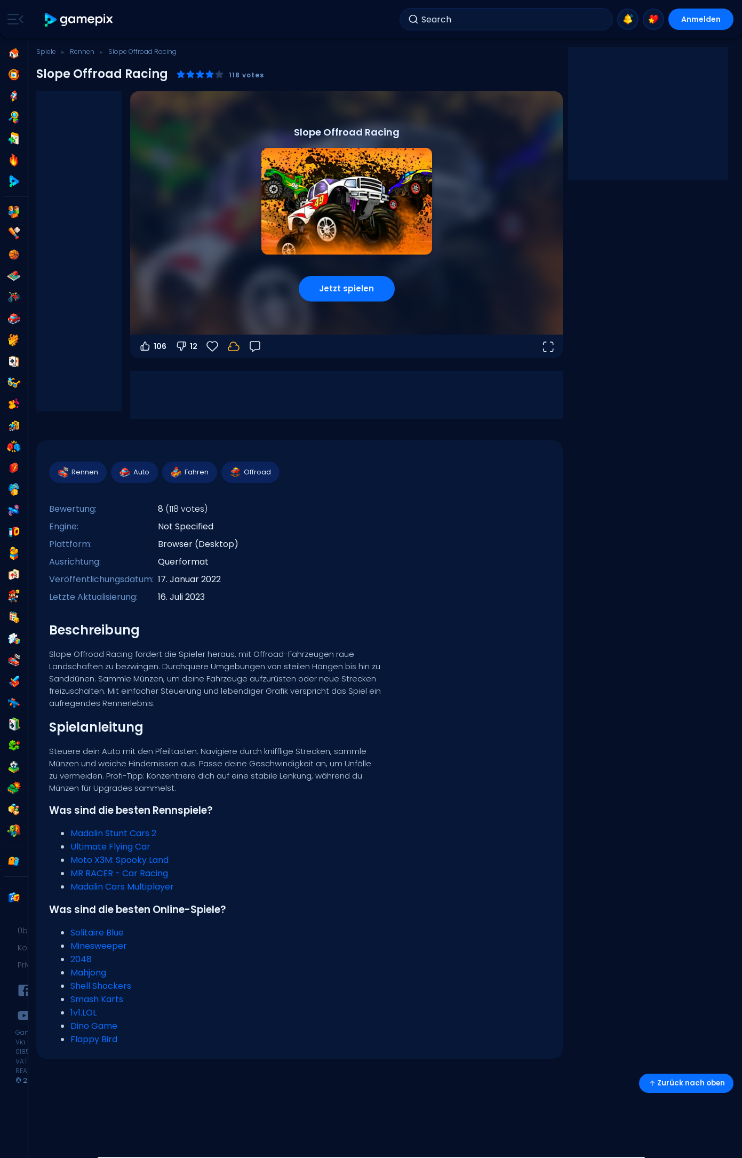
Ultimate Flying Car (110, 846)
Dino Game (93, 1026)
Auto (133, 472)
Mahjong (88, 972)
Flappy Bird (93, 1039)
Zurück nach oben (686, 1083)
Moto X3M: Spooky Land (119, 860)
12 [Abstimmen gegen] (186, 346)
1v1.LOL (83, 1012)
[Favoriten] (212, 346)
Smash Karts (96, 999)
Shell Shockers (100, 986)
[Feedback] (255, 346)
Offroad (250, 472)
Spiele (46, 51)
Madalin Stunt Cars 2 (113, 833)
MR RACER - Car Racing (119, 873)
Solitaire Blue (97, 932)
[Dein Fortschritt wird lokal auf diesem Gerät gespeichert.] (233, 346)
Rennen (82, 51)
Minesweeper (98, 946)
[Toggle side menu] (13, 19)
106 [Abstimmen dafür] (152, 346)
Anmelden (701, 19)
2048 (81, 959)
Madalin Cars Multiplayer (122, 887)
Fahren (189, 472)
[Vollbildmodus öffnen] (547, 346)
